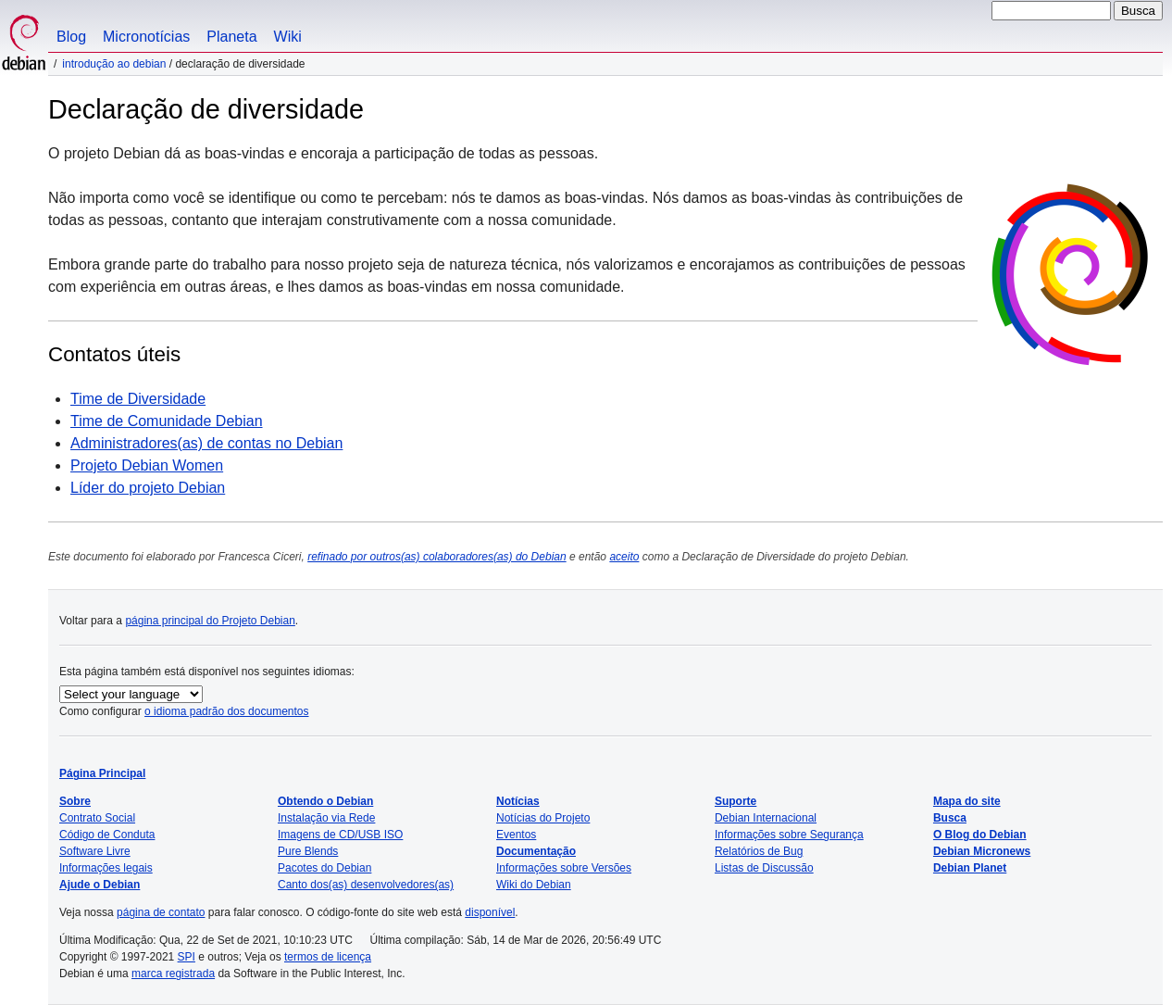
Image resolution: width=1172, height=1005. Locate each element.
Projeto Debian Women (146, 465)
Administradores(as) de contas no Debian (206, 443)
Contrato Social (97, 817)
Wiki (288, 36)
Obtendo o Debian (325, 801)
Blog (71, 36)
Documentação (536, 851)
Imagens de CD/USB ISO (340, 834)
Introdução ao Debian (114, 63)
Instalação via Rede (326, 817)
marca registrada (173, 973)
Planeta (231, 36)
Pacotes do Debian (324, 867)
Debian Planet (969, 867)
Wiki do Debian (533, 884)
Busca (949, 817)
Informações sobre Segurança (789, 834)
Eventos (516, 834)
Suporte (735, 801)
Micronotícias (146, 36)
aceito (624, 556)
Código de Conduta (107, 834)
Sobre (75, 801)
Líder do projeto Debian (147, 488)
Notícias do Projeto (543, 817)
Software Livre (95, 851)
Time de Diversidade (138, 399)
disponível (490, 912)
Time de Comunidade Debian (166, 421)
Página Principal (102, 773)
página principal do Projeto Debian (209, 620)
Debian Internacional (766, 817)
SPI (186, 956)
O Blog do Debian (980, 834)
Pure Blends (308, 851)
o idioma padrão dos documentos (226, 711)
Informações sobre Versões (563, 867)
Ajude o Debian (99, 884)
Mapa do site (967, 801)
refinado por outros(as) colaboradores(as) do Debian (437, 556)
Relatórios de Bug (759, 851)
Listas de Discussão (764, 867)
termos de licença (327, 956)
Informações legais (106, 867)
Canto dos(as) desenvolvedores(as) (366, 884)
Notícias (518, 801)
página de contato (161, 912)
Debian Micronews (981, 851)
